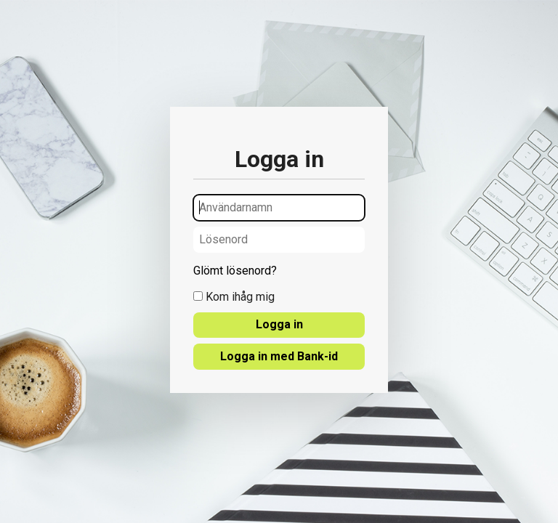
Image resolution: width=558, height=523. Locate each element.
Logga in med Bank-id (279, 356)
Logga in (279, 324)
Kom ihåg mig (234, 297)
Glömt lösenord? (235, 270)
